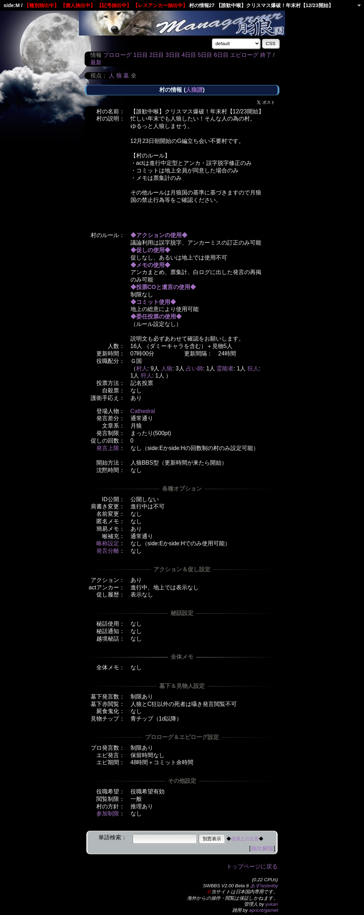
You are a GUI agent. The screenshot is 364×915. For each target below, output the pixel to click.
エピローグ (244, 55)
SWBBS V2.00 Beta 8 (226, 885)
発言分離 (107, 551)
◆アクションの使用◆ (158, 235)
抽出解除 (262, 848)
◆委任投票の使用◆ (156, 317)
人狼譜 (194, 90)
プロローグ (117, 55)
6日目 (221, 55)
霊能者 (225, 368)
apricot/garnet (263, 910)
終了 (266, 55)
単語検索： (112, 837)
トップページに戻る (252, 866)
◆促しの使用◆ (150, 250)
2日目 (156, 55)
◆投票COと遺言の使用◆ (163, 287)
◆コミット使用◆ (153, 302)
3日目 (173, 55)
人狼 (166, 368)
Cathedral (142, 411)
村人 (142, 368)
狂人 (253, 368)
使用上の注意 (245, 838)
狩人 (146, 376)
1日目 (140, 55)
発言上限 (107, 448)
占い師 (194, 368)
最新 (96, 62)
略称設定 (107, 543)
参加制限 (107, 813)
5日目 (205, 55)
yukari (271, 904)
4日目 (189, 55)
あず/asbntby (264, 885)
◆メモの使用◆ (150, 265)
